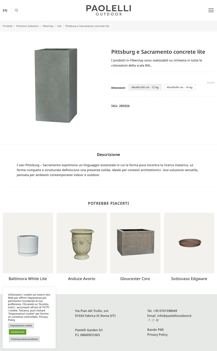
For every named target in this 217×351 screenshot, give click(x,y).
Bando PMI (155, 329)
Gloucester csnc (135, 278)
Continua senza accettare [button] (24, 339)
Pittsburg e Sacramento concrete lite (87, 26)
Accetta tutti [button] (17, 331)
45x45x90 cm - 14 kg (180, 87)
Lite (59, 26)
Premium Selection (27, 26)
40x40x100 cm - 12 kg (145, 87)
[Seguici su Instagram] (153, 320)
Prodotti (8, 26)
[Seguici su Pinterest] (157, 320)
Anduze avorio (81, 278)
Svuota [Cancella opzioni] (210, 83)
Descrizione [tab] (108, 154)
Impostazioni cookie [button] (21, 325)
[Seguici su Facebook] (149, 320)
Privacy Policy (157, 334)
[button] (16, 10)
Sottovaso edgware (189, 278)
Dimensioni (118, 88)
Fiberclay (48, 26)
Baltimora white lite (28, 278)
